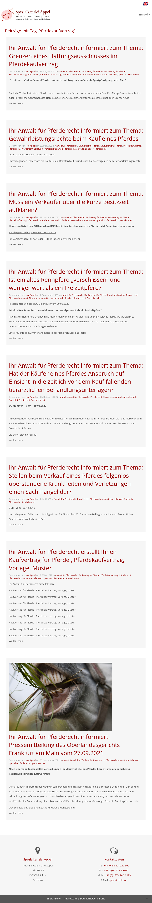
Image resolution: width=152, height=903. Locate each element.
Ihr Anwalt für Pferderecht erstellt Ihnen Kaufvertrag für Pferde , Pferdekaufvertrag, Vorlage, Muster (66, 560)
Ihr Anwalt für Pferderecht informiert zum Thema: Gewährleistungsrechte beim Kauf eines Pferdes (76, 135)
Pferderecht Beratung (50, 74)
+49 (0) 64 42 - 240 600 (116, 865)
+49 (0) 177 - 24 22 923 (118, 875)
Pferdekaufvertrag (18, 74)
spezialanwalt (110, 74)
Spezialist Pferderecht (128, 74)
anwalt (63, 396)
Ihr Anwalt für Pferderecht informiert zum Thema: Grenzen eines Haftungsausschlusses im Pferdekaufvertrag (76, 56)
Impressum (70, 898)
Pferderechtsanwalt (71, 74)
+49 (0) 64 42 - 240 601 (116, 870)
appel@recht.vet (118, 880)
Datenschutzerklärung (92, 898)
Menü (143, 14)
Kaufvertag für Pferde (91, 71)
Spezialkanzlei (125, 220)
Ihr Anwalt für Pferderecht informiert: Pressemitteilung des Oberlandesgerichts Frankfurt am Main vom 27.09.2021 (64, 745)
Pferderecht (33, 74)
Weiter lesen (16, 103)
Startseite (54, 898)
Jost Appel (30, 71)
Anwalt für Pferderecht (69, 71)
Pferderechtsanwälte (93, 74)
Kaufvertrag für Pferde (114, 71)
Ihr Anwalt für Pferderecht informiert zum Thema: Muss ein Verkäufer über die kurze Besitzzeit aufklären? (76, 202)
